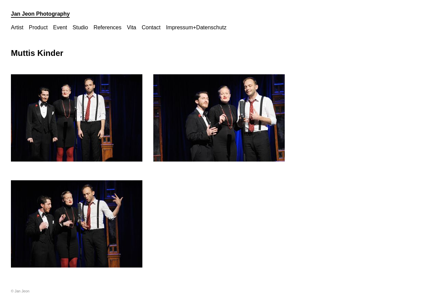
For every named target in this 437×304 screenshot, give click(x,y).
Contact (151, 27)
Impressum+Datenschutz (196, 27)
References (108, 27)
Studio (80, 27)
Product (38, 27)
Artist (17, 27)
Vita (131, 27)
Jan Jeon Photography (40, 14)
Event (60, 27)
